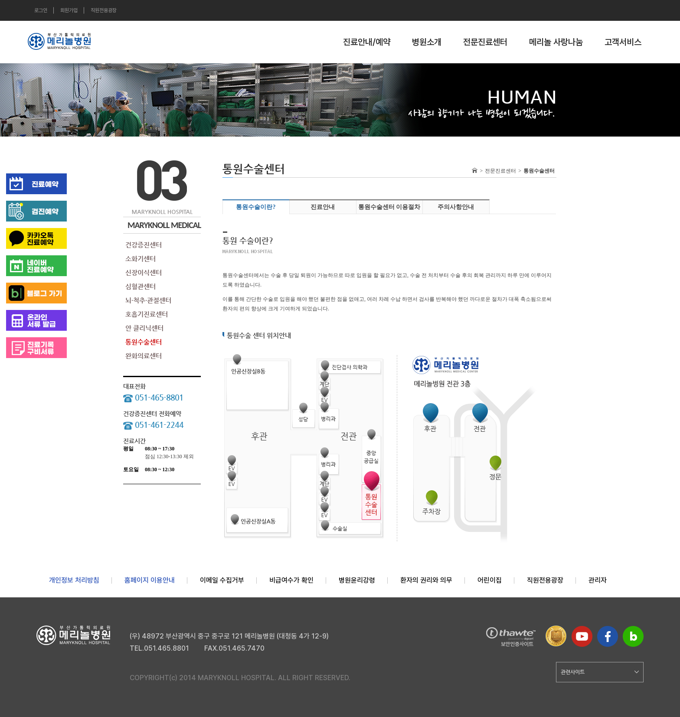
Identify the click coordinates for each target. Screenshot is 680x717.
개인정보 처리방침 (74, 580)
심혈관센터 (140, 286)
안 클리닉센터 (144, 328)
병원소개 (426, 42)
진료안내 (323, 207)
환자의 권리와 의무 (426, 580)
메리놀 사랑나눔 (556, 42)
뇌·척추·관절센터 (148, 300)
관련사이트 (600, 672)
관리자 (597, 580)
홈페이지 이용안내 (149, 580)
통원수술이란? (255, 207)
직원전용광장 (104, 10)
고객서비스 (623, 42)
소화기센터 (140, 258)
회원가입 (69, 10)
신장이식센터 (143, 272)
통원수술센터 (143, 341)
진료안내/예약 (366, 42)
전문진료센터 (485, 42)
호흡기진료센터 (146, 314)
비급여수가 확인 (291, 580)
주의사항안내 (456, 207)
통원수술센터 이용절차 (389, 207)
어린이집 (489, 580)
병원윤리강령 (357, 580)
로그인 (40, 10)
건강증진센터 (143, 244)
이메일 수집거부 (222, 580)
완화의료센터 (143, 355)
